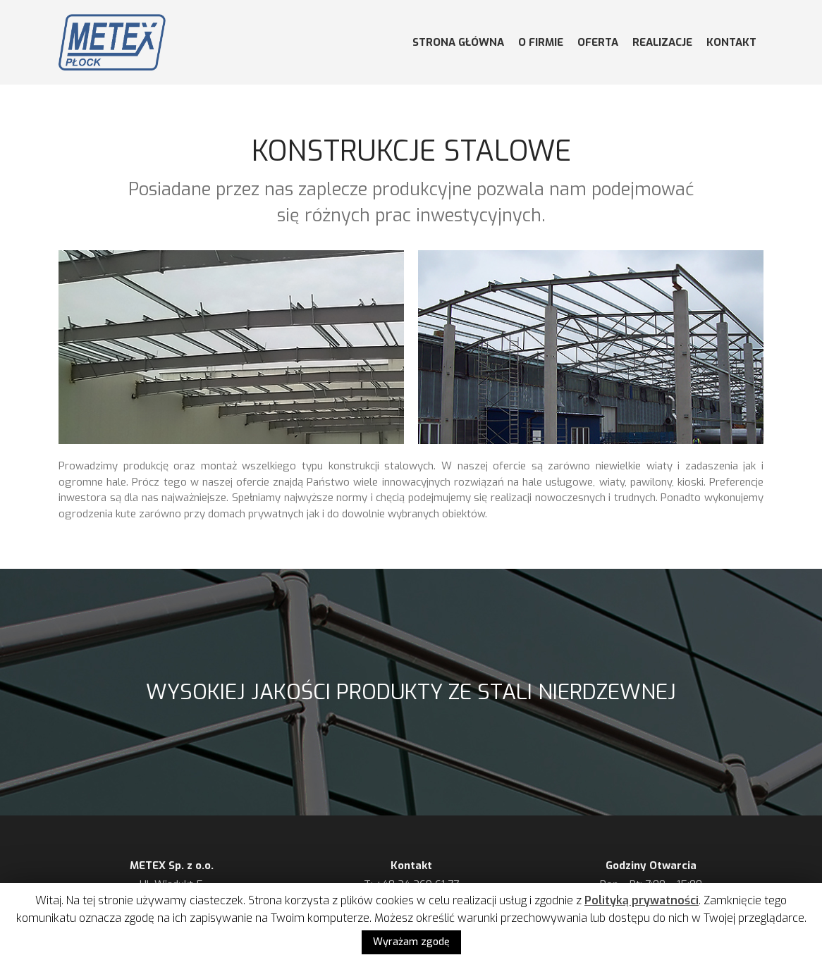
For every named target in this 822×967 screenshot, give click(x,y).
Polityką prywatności (641, 900)
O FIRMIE (540, 42)
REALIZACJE (662, 42)
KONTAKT (731, 42)
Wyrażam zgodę (411, 942)
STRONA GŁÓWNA (458, 42)
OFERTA (597, 42)
